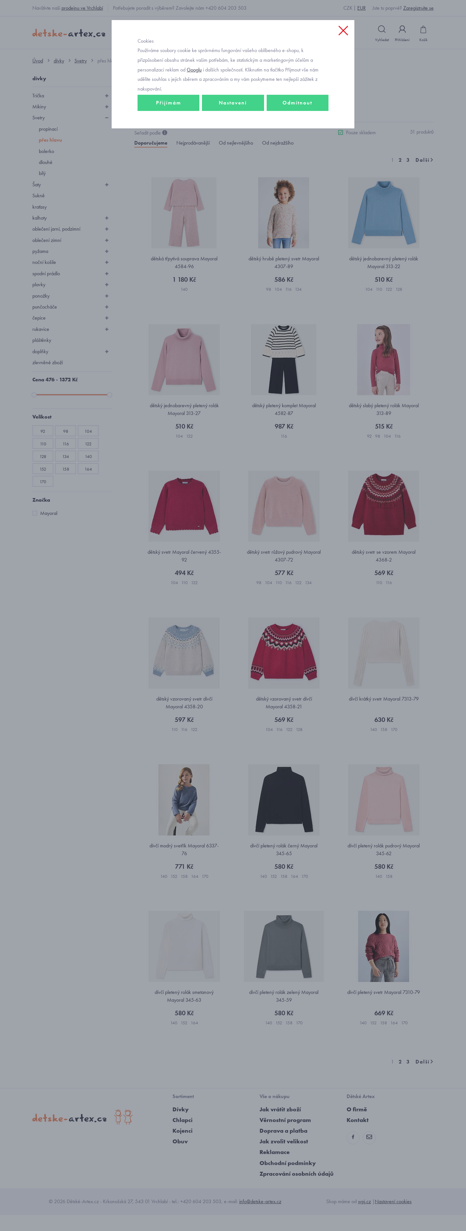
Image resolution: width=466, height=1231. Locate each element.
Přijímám (168, 131)
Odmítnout (297, 131)
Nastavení (233, 131)
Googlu (194, 98)
